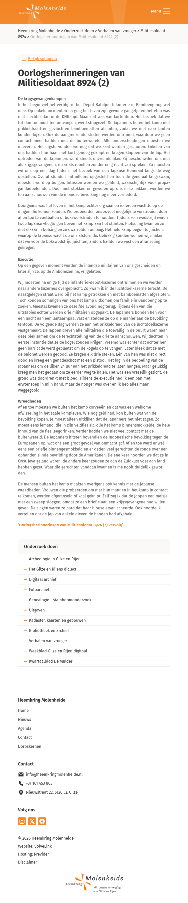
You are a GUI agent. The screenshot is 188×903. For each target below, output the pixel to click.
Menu (160, 11)
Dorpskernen (29, 746)
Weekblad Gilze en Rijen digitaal (58, 651)
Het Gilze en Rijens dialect (52, 569)
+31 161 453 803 (39, 783)
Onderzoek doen (79, 30)
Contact (25, 737)
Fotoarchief (39, 589)
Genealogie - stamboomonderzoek (60, 600)
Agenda (25, 728)
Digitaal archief (42, 579)
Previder (41, 854)
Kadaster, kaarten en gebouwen (57, 620)
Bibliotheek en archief (49, 630)
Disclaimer (27, 862)
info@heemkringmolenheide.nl (54, 774)
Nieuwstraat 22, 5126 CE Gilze (52, 792)
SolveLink (43, 846)
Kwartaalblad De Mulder (50, 661)
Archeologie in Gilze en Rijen (54, 559)
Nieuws (24, 719)
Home (23, 710)
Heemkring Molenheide (39, 30)
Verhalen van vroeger (117, 30)
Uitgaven (37, 610)
